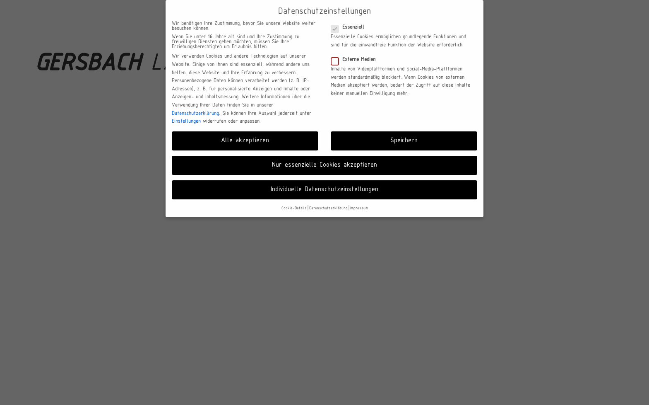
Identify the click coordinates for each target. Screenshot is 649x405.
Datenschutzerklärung (195, 113)
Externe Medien (356, 59)
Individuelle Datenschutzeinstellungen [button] (324, 189)
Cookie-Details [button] (294, 208)
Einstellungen (186, 121)
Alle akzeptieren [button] (245, 140)
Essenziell (350, 27)
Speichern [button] (404, 140)
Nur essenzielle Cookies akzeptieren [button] (324, 165)
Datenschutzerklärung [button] (328, 208)
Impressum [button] (359, 208)
